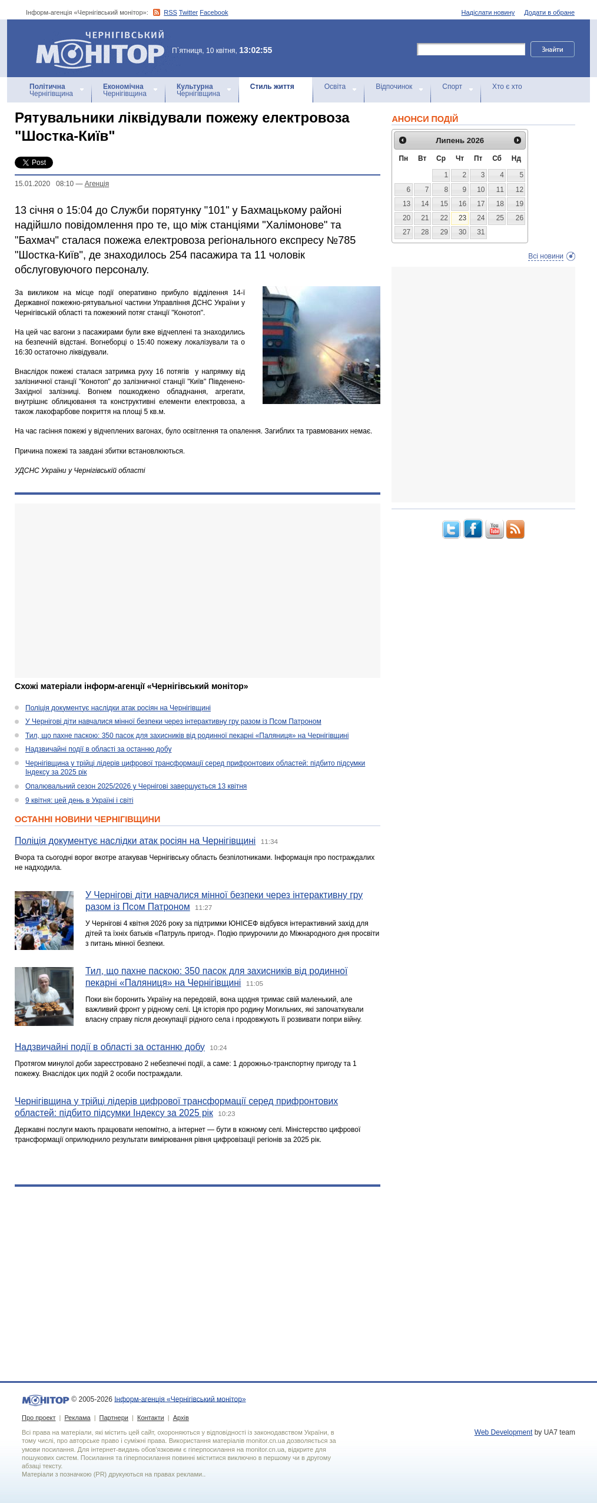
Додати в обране (549, 12)
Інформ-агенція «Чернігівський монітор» (104, 48)
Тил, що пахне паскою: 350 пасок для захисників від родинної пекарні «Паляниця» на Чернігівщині (187, 735)
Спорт (452, 86)
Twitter (188, 12)
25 (500, 218)
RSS (170, 12)
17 (481, 204)
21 (425, 218)
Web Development (504, 1432)
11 (500, 190)
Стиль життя (272, 86)
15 (444, 204)
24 (481, 218)
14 (425, 204)
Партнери (114, 1417)
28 (425, 232)
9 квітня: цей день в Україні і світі (79, 800)
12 (519, 190)
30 (462, 232)
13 (406, 204)
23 (462, 218)
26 (519, 218)
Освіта (335, 86)
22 (444, 218)
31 (481, 232)
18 (500, 204)
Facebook (214, 12)
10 (481, 190)
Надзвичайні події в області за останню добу (98, 749)
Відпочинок (394, 86)
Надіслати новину (488, 12)
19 (519, 204)
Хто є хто (507, 86)
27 (406, 232)
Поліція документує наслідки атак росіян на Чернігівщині (118, 708)
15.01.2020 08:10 (44, 184)
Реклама (77, 1417)
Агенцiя (97, 184)
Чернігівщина (51, 90)
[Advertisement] (197, 590)
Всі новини (545, 256)
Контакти (150, 1417)
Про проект (38, 1417)
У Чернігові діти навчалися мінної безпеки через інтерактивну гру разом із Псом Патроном (173, 721)
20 (406, 218)
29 (444, 232)
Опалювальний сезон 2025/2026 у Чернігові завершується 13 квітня (136, 786)
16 (462, 204)
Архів (181, 1417)
